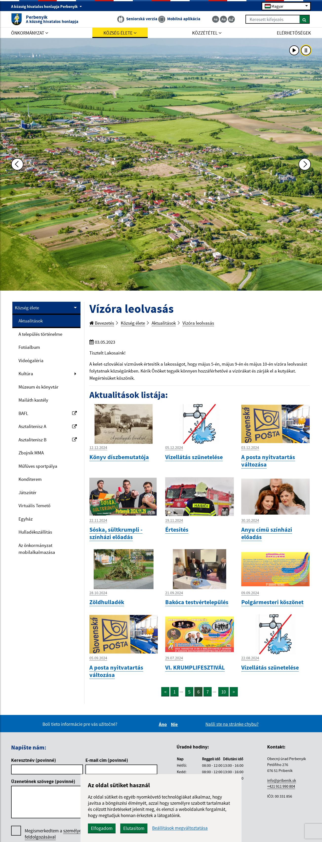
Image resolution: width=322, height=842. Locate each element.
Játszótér (28, 492)
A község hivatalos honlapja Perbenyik (46, 6)
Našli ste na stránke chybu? (232, 724)
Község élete (27, 308)
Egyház (26, 519)
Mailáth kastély (33, 400)
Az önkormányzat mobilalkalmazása (37, 548)
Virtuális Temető (34, 505)
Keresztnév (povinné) (33, 760)
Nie (175, 724)
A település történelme (40, 334)
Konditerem (30, 479)
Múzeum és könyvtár (39, 387)
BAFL (48, 413)
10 (223, 692)
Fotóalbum (29, 347)
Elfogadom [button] (102, 828)
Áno (163, 724)
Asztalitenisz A (48, 426)
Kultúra (26, 373)
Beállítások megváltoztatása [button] (180, 828)
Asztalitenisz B (48, 440)
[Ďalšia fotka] (305, 164)
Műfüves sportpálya (38, 466)
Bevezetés (101, 323)
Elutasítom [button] (133, 828)
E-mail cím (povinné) (106, 760)
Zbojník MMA (31, 453)
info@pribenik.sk (281, 780)
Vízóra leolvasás (198, 323)
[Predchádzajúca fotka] (17, 164)
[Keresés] (305, 19)
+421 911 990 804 (281, 786)
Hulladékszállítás (35, 532)
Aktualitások (31, 321)
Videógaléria (31, 360)
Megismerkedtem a (61, 834)
